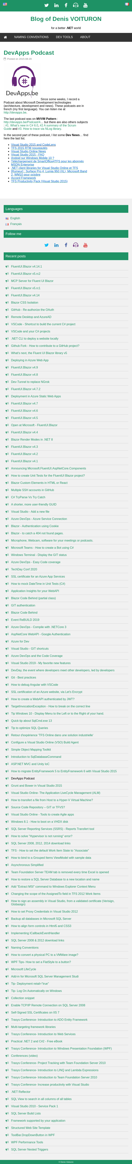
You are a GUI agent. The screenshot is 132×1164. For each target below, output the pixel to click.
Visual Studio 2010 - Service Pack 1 (34, 1106)
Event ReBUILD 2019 (25, 619)
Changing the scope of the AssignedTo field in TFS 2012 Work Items (55, 893)
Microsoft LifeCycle (23, 969)
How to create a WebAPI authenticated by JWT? (43, 699)
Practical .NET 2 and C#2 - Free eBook (36, 1041)
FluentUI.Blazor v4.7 (24, 403)
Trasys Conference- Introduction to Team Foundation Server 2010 (54, 1077)
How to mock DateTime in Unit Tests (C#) (38, 583)
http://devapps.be (15, 112)
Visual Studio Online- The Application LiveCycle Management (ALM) (55, 792)
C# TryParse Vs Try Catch (28, 497)
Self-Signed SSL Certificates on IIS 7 (35, 1012)
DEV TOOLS (64, 37)
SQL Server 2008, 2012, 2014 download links (40, 843)
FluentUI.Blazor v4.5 (24, 417)
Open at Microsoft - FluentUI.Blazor (34, 425)
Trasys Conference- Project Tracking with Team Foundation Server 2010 (58, 1063)
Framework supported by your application (38, 1120)
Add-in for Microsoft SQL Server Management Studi (45, 976)
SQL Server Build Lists (26, 1113)
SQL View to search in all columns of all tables (41, 1099)
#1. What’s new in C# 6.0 (21, 125)
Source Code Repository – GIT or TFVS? (38, 807)
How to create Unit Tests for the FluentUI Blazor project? (48, 475)
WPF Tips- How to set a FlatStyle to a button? (41, 962)
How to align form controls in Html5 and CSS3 (41, 926)
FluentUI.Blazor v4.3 (24, 446)
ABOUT (85, 37)
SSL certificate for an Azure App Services (38, 576)
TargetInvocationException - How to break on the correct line (50, 706)
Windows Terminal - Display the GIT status (39, 554)
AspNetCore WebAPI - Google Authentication (40, 634)
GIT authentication (23, 605)
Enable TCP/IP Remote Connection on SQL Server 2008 (48, 1005)
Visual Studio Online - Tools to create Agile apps (42, 814)
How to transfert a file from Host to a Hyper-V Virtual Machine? (52, 800)
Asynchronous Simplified (27, 865)
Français (13, 224)
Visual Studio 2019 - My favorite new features (41, 663)
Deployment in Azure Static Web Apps (36, 396)
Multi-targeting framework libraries (33, 1026)
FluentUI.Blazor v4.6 (24, 410)
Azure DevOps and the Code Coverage (36, 655)
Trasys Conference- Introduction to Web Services (43, 1034)
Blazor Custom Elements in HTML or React (39, 482)
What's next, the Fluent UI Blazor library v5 (39, 353)
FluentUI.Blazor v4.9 (24, 367)
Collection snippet (22, 998)
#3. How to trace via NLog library (39, 128)
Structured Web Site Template (30, 1127)
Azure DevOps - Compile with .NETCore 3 (38, 627)
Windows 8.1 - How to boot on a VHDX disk (39, 821)
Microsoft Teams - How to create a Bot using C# (42, 547)
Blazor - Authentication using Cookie (35, 526)
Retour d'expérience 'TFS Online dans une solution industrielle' (52, 735)
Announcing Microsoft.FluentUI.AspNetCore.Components (48, 468)
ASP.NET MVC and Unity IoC (30, 764)
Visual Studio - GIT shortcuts (30, 648)
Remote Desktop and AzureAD (31, 317)
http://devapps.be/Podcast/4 (22, 122)
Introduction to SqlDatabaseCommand (36, 756)
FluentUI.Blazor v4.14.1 (26, 266)
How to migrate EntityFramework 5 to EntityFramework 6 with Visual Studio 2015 (64, 771)
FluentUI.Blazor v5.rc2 (25, 273)
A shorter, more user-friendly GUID (33, 504)
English (12, 218)
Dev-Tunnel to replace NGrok (30, 381)
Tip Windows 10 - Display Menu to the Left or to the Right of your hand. (57, 713)
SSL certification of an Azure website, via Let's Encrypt (46, 691)
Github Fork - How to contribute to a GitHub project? (45, 345)
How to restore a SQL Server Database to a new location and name (55, 879)
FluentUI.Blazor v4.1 (24, 461)
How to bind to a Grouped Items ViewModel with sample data (51, 857)
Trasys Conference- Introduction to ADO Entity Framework (49, 1019)
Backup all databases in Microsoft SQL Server (41, 918)
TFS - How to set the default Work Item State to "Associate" (50, 850)
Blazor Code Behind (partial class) (33, 598)
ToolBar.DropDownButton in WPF (33, 1135)
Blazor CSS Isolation (24, 302)
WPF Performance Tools (27, 1142)
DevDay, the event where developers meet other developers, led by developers (62, 670)
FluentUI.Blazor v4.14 (25, 295)
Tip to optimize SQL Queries (29, 728)
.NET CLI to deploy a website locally (34, 338)
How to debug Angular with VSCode (34, 684)
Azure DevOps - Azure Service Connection (39, 518)
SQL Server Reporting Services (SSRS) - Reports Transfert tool (52, 828)
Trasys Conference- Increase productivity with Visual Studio (50, 1084)
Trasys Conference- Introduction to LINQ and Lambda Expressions (55, 1070)
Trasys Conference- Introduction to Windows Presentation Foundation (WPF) (61, 1048)
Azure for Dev (20, 641)
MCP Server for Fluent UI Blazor (32, 280)
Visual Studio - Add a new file (30, 511)
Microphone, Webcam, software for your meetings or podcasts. (52, 540)
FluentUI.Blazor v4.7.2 (25, 389)
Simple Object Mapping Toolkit (31, 749)
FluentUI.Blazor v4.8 (24, 374)
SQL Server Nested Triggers (29, 1149)
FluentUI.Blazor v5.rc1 (25, 288)
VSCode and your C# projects (30, 331)
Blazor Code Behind (24, 612)
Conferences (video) (24, 1055)
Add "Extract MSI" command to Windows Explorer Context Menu (53, 886)
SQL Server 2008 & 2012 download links (37, 940)
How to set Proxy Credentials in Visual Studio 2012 (44, 911)
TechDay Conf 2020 (24, 569)
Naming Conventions (25, 947)
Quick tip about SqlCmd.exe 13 (31, 720)
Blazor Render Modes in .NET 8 (32, 439)
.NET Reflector (21, 1091)
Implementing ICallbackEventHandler (35, 933)
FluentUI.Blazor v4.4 (24, 432)
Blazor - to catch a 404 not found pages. (37, 533)
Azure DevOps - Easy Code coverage (35, 562)
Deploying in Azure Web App (30, 360)
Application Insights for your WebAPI (35, 591)
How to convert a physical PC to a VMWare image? (44, 954)
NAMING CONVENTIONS (31, 37)
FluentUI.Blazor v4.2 (24, 454)
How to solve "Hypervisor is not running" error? (41, 836)
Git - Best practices (23, 677)
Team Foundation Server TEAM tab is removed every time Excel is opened (60, 872)
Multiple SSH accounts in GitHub (32, 490)
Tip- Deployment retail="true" (30, 983)
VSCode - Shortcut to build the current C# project (43, 324)
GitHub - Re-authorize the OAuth (32, 309)
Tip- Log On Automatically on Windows (36, 990)
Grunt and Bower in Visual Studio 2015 (36, 785)
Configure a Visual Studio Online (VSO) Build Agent (45, 742)
